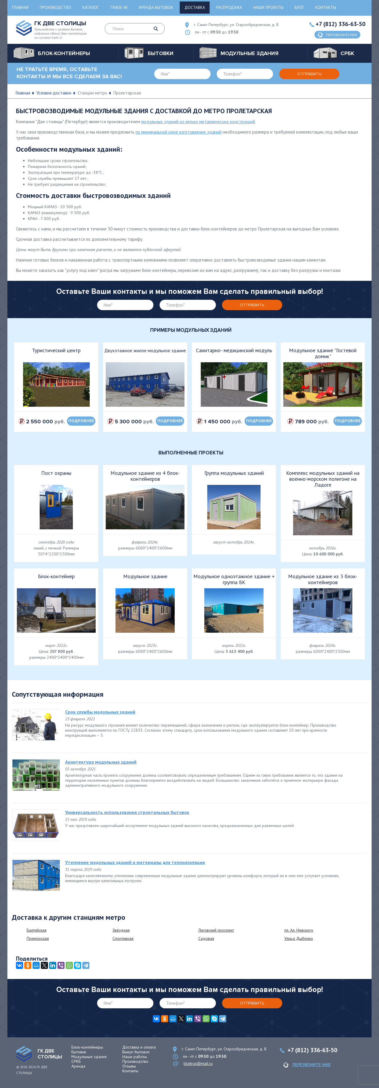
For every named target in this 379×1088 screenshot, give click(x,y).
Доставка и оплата (139, 1047)
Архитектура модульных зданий (100, 762)
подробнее (81, 421)
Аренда (78, 1066)
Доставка (194, 7)
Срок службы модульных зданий (100, 712)
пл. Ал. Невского (298, 930)
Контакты (325, 7)
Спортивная (123, 938)
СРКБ (76, 1061)
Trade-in (118, 7)
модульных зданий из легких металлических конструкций (198, 121)
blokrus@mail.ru (198, 1063)
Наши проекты (268, 7)
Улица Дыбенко (298, 938)
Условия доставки (53, 93)
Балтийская (36, 930)
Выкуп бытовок (136, 1051)
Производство (55, 7)
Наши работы (134, 1056)
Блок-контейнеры (87, 1047)
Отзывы (129, 1066)
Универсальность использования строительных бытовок (127, 812)
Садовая (206, 938)
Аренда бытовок (156, 7)
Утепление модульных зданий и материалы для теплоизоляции (135, 862)
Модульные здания (89, 1056)
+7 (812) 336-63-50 (340, 24)
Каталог (90, 7)
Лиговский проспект (216, 930)
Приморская (38, 938)
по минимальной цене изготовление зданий (178, 132)
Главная (20, 7)
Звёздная (121, 930)
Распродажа (229, 7)
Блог (299, 7)
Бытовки (78, 1051)
